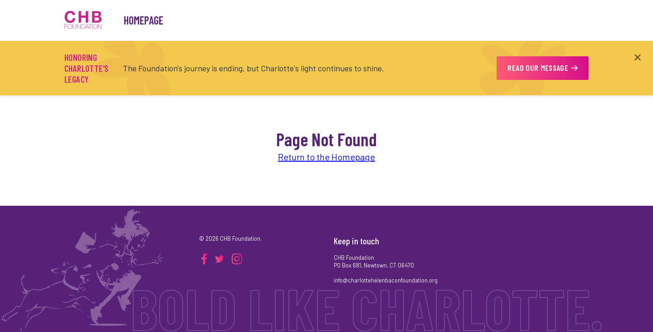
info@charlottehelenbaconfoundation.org (386, 280)
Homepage (143, 20)
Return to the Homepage (326, 156)
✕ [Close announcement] (637, 57)
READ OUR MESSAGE (542, 68)
